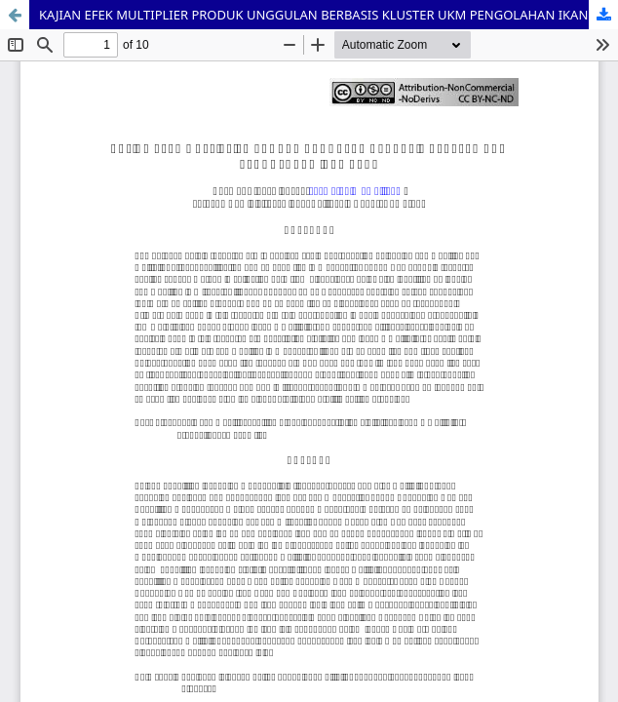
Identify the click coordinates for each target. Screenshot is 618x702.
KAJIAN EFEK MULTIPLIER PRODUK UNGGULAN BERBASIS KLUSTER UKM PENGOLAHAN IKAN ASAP (328, 14)
